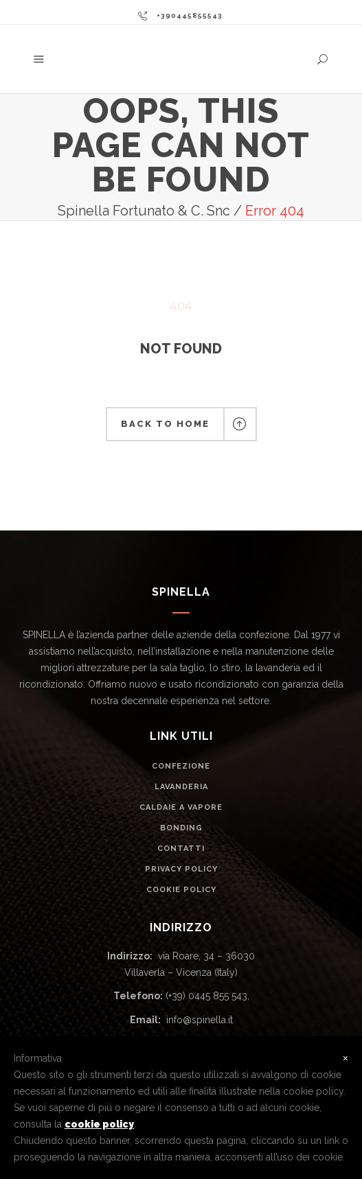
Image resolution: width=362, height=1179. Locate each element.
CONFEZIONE (181, 766)
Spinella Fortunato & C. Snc (144, 210)
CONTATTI (181, 848)
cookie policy (99, 1124)
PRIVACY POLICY (181, 869)
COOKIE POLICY (181, 889)
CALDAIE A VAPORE (181, 807)
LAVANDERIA (181, 786)
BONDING (181, 828)
